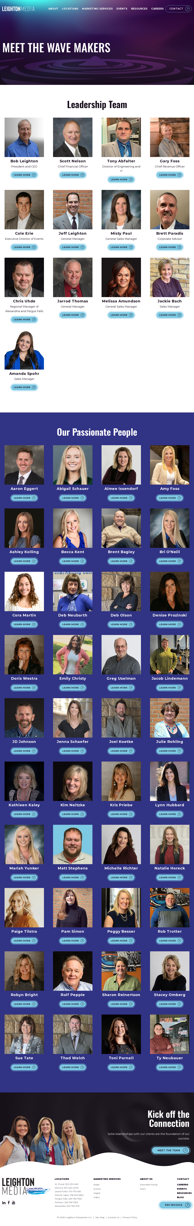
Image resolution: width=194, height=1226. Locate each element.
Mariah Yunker (24, 868)
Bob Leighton (24, 161)
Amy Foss (169, 488)
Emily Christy (72, 678)
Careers (157, 8)
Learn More (22, 174)
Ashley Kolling (24, 552)
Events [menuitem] (97, 1188)
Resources (139, 8)
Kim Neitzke (72, 805)
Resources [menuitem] (184, 1193)
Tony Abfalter (121, 161)
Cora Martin (24, 615)
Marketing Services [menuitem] (107, 1179)
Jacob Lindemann (170, 678)
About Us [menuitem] (146, 1179)
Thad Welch (72, 1058)
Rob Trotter (170, 931)
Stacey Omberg (169, 995)
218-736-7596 (75, 1198)
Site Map (100, 1217)
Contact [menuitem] (183, 1179)
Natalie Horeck (169, 868)
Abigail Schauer (73, 488)
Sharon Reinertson (121, 995)
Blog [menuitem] (180, 1197)
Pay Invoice (173, 1205)
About (53, 8)
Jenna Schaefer (73, 741)
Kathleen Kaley (24, 805)
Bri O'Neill (170, 552)
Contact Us (113, 1217)
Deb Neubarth (72, 615)
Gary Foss (169, 161)
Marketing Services (97, 8)
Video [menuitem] (97, 1197)
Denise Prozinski (170, 615)
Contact (176, 8)
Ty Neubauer (170, 1058)
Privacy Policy (130, 1217)
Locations (70, 8)
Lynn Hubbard (169, 805)
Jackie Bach (170, 301)
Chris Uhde (24, 301)
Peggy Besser (121, 931)
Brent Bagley (121, 552)
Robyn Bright (24, 995)
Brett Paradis (169, 233)
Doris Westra (24, 678)
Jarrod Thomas (72, 301)
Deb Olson (121, 615)
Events (122, 8)
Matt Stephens (73, 868)
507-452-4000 (71, 1187)
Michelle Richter (121, 868)
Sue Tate (24, 1058)
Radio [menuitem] (97, 1184)
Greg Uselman (121, 678)
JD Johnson (24, 741)
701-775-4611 (75, 1191)
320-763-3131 (73, 1206)
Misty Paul (121, 233)
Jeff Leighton (73, 233)
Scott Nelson (73, 161)
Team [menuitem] (143, 1188)
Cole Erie (24, 233)
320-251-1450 (71, 1184)
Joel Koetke (121, 741)
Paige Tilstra (24, 931)
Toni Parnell (121, 1058)
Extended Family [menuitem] (149, 1184)
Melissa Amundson (121, 301)
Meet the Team (169, 1150)
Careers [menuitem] (182, 1184)
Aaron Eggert (24, 488)
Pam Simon (72, 931)
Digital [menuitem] (97, 1193)
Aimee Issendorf (121, 488)
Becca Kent (72, 552)
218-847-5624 (77, 1195)
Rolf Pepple (73, 995)
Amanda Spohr (24, 373)
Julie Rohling (169, 741)
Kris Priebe (121, 805)
